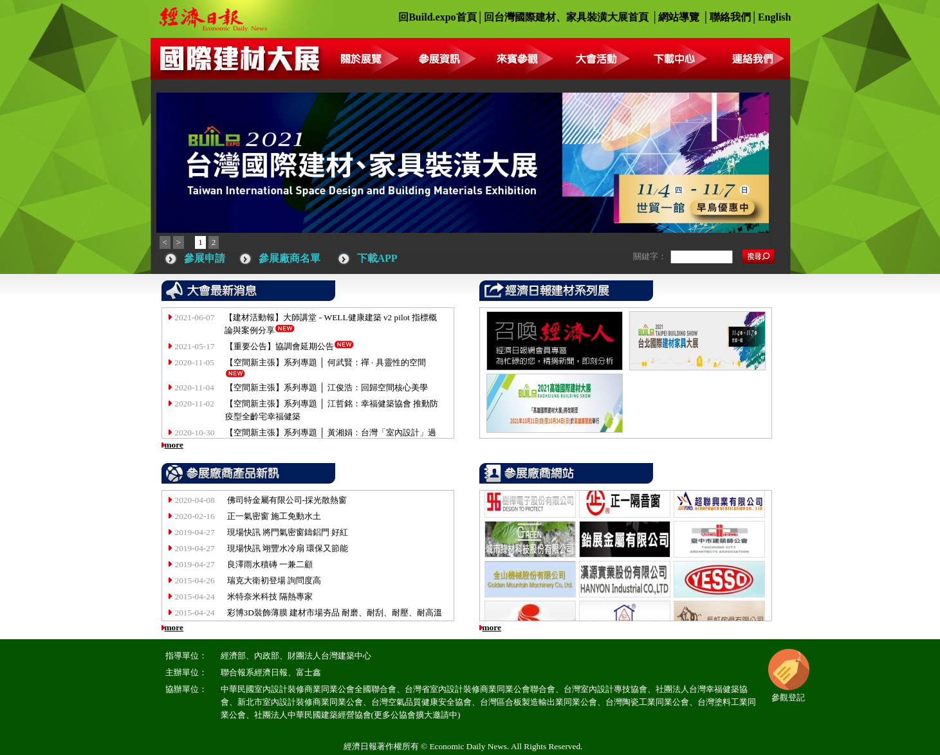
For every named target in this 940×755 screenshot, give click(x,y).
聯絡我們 (730, 17)
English (774, 17)
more (174, 445)
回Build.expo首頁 (437, 17)
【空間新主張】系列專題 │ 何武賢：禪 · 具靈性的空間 (325, 362)
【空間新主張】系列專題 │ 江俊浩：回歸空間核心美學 (326, 387)
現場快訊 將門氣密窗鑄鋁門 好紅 (288, 532)
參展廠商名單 (289, 258)
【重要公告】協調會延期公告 (279, 346)
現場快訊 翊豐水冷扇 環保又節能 (288, 548)
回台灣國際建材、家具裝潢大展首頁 (566, 17)
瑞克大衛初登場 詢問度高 (274, 580)
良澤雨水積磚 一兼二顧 (270, 564)
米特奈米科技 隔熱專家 (270, 596)
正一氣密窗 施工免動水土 (274, 516)
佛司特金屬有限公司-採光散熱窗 (287, 500)
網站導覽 (678, 17)
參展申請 (204, 258)
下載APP (377, 258)
